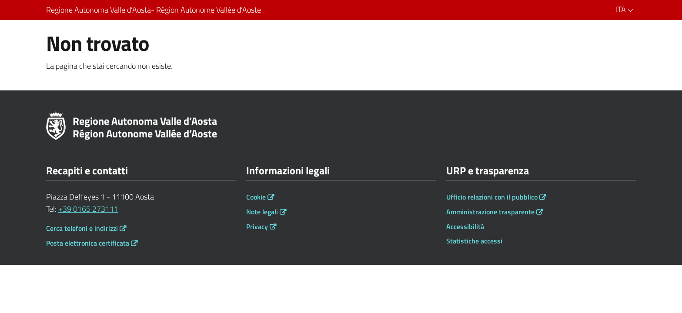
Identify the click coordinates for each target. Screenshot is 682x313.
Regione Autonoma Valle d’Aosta (155, 10)
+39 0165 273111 (88, 209)
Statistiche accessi (474, 241)
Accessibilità (465, 226)
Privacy (257, 226)
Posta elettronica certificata (87, 243)
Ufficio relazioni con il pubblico (492, 197)
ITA (626, 9)
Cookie (256, 197)
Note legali (262, 211)
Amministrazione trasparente (490, 211)
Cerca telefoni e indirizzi (82, 228)
